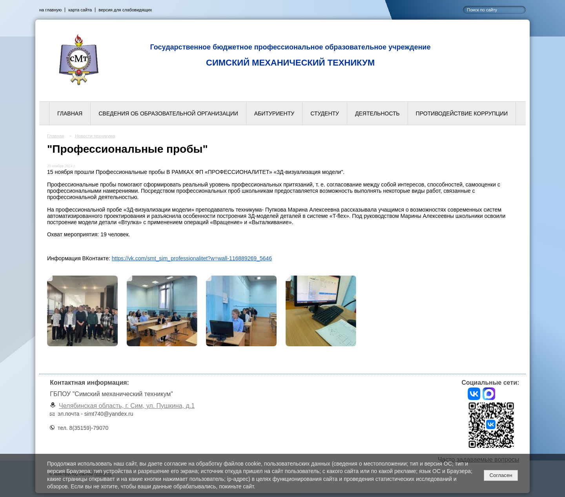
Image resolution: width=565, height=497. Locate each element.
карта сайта (80, 9)
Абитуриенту (274, 113)
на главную (50, 9)
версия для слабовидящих (125, 9)
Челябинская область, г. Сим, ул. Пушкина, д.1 (127, 405)
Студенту (324, 113)
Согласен (500, 475)
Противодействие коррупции (462, 113)
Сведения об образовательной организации (168, 113)
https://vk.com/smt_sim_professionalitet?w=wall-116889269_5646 (192, 258)
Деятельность (377, 113)
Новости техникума (95, 135)
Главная (69, 113)
